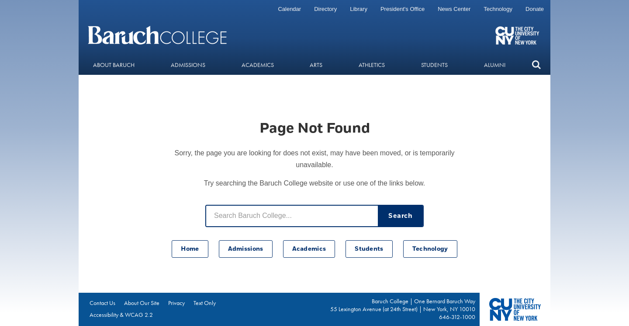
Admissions (188, 65)
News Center (454, 9)
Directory (325, 9)
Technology (498, 9)
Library (358, 9)
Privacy (176, 303)
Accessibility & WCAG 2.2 (121, 315)
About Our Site (141, 303)
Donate (534, 9)
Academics (258, 65)
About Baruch (114, 65)
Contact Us (102, 303)
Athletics (372, 65)
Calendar (289, 9)
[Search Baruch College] (292, 216)
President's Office (402, 9)
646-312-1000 (457, 317)
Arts (316, 65)
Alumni (494, 65)
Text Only (205, 303)
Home (190, 249)
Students (434, 65)
